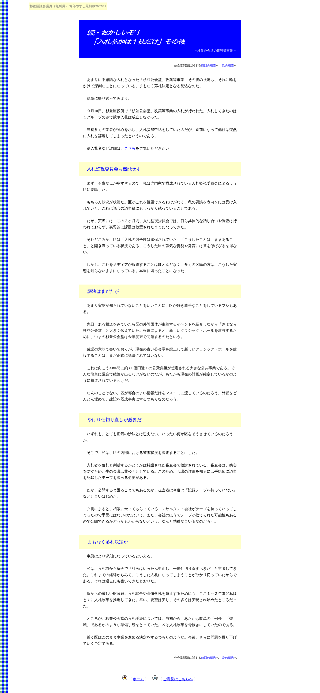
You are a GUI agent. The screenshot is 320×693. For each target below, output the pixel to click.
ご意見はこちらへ (178, 679)
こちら (130, 148)
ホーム (138, 679)
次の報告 (228, 65)
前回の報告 (208, 65)
